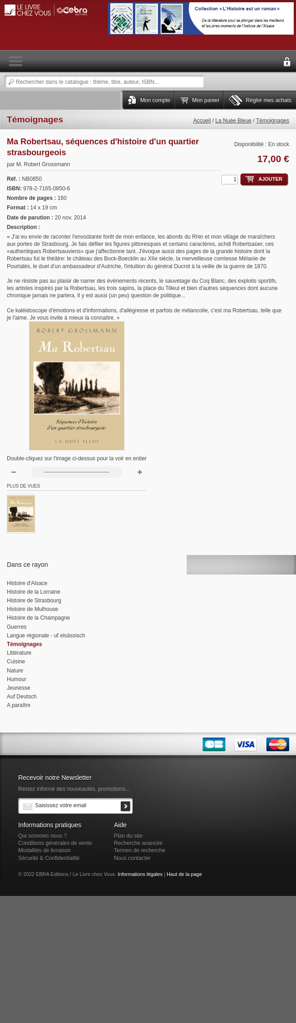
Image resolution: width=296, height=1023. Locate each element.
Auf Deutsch (21, 696)
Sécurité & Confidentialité (49, 858)
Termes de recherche (139, 850)
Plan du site (128, 836)
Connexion (286, 62)
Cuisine (16, 661)
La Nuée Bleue (233, 120)
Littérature (19, 653)
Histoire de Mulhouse (32, 609)
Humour (16, 679)
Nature (15, 670)
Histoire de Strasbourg (34, 600)
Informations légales (139, 874)
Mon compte (155, 100)
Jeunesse (18, 688)
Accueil (202, 120)
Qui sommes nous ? (42, 836)
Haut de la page (184, 874)
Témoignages (272, 120)
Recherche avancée (138, 843)
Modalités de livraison (44, 850)
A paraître (19, 705)
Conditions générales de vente (55, 843)
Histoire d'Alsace (27, 583)
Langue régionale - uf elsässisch (46, 635)
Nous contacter (132, 858)
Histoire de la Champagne (38, 618)
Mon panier (205, 100)
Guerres (16, 627)
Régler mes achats (268, 100)
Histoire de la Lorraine (33, 592)
